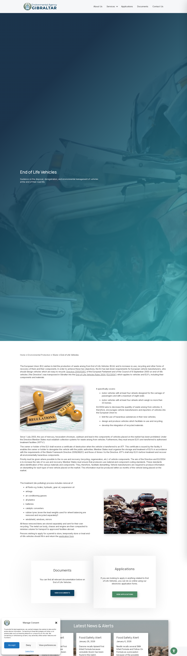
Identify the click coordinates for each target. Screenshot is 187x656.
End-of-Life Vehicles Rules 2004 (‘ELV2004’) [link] (96, 374)
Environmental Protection (39, 355)
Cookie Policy (29, 651)
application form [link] (66, 536)
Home (22, 355)
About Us (98, 6)
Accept (11, 645)
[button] (56, 622)
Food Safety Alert (90, 637)
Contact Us (158, 6)
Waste (55, 355)
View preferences (47, 645)
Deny (28, 645)
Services (111, 6)
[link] (76, 371)
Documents (142, 6)
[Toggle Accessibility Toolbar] (174, 651)
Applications (127, 6)
